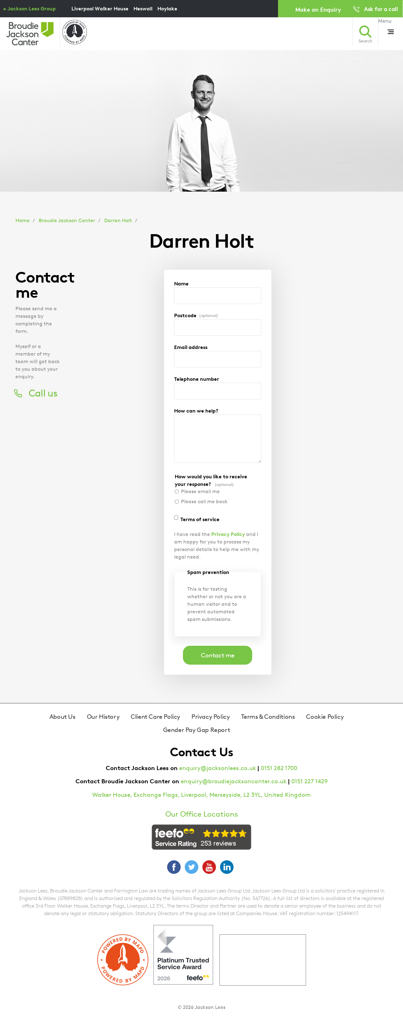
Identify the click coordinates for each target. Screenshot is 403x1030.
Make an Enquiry (318, 9)
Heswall (142, 8)
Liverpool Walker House (99, 8)
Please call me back (204, 501)
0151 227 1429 (309, 781)
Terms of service (199, 519)
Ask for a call (381, 8)
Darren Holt (118, 220)
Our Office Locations (201, 814)
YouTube (209, 867)
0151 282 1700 (279, 768)
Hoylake (167, 8)
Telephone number (196, 379)
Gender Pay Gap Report (196, 730)
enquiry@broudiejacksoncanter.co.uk (234, 781)
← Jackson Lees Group (29, 8)
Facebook (173, 867)
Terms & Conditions (268, 716)
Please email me (200, 491)
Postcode (196, 315)
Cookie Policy (324, 716)
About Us (62, 716)
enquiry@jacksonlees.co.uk (217, 768)
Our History (103, 716)
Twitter (191, 867)
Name (181, 283)
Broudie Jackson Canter (67, 220)
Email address (190, 347)
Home (22, 220)
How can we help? (196, 411)
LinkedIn (226, 867)
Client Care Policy (155, 716)
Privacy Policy (228, 534)
